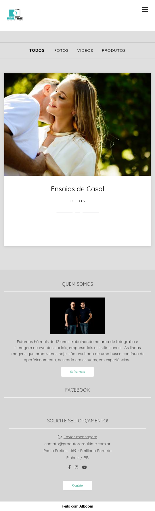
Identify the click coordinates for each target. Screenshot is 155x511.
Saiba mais (77, 372)
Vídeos (85, 50)
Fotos (61, 50)
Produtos (114, 50)
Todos (37, 50)
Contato (77, 485)
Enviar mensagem (80, 437)
